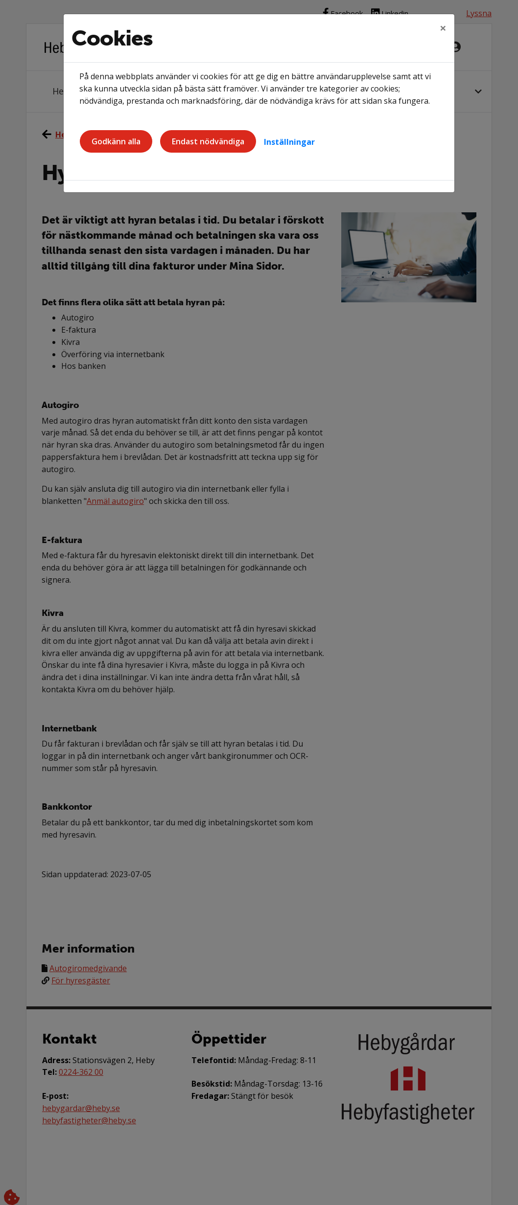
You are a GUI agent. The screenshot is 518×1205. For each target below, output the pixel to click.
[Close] (443, 28)
